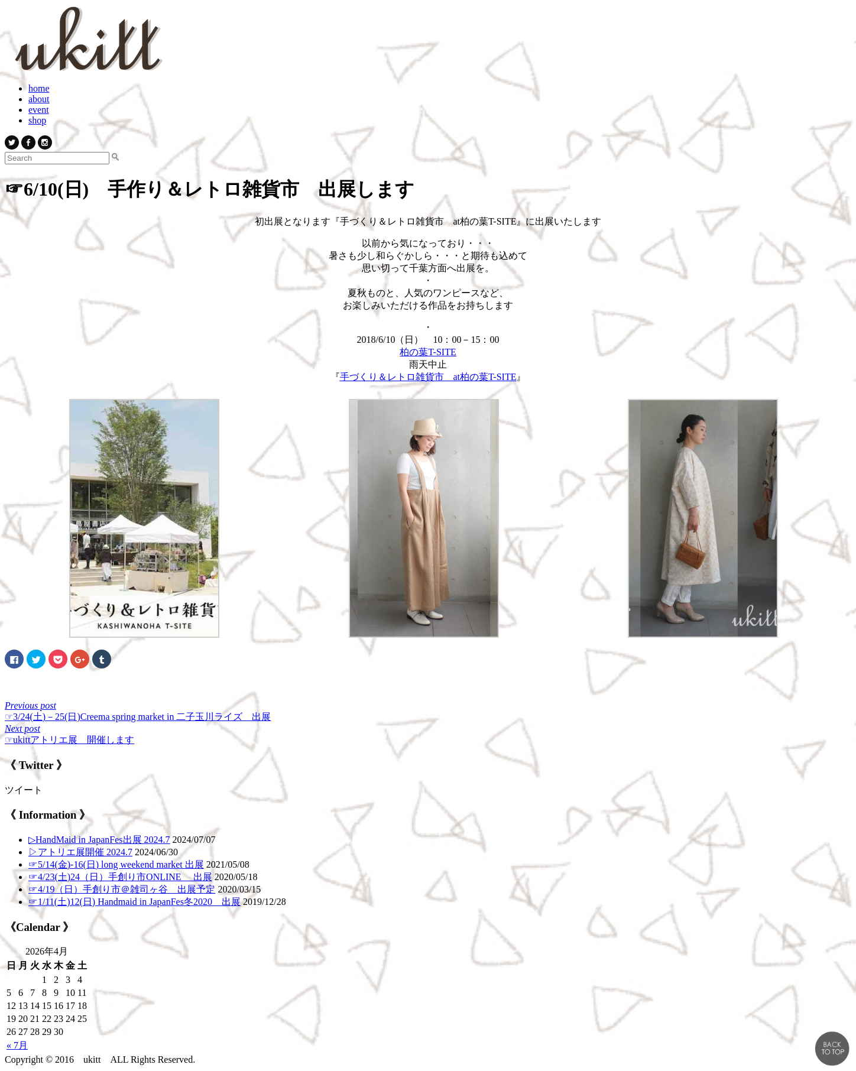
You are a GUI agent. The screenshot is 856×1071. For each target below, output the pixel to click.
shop (37, 120)
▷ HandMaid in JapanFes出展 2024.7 (99, 840)
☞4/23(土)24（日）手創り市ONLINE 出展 (120, 877)
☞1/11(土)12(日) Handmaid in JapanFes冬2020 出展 (134, 902)
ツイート (24, 790)
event (38, 110)
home (39, 88)
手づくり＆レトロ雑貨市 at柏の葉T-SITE (428, 377)
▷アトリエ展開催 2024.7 (80, 852)
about (39, 99)
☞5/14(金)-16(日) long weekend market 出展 (116, 864)
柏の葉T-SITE (428, 352)
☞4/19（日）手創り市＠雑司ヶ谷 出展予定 (121, 889)
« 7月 (17, 1045)
